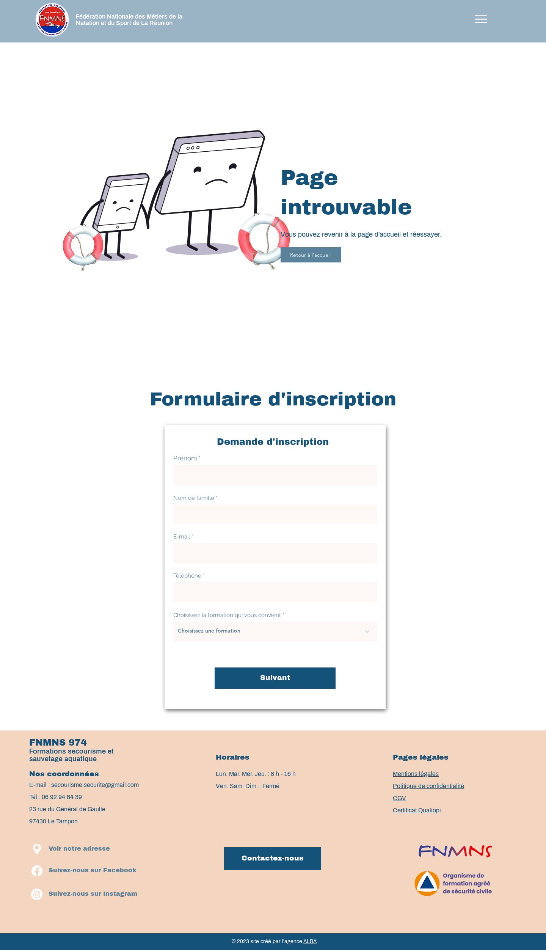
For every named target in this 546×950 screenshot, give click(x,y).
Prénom (185, 458)
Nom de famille (193, 498)
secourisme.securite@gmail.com (95, 785)
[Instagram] (36, 894)
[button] (481, 19)
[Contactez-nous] (272, 858)
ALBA (310, 941)
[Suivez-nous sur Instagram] (93, 894)
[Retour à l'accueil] (311, 254)
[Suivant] (275, 678)
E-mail (181, 537)
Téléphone (187, 576)
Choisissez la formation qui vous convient (227, 615)
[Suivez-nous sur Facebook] (92, 870)
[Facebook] (37, 871)
